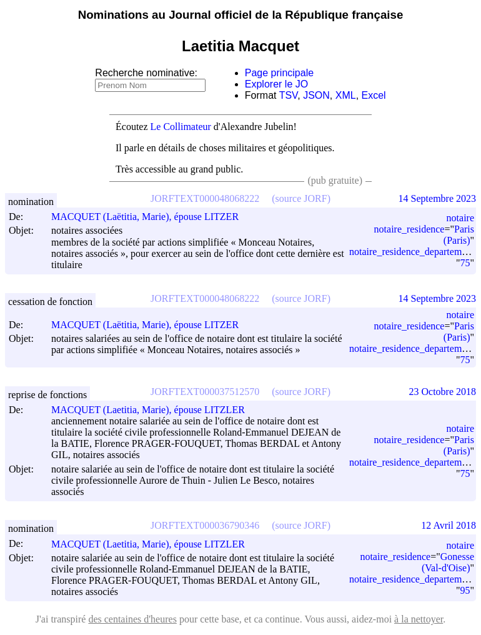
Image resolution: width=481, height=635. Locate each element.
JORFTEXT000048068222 (205, 198)
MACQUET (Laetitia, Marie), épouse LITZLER (153, 409)
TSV (288, 95)
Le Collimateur (181, 126)
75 (465, 263)
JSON (316, 95)
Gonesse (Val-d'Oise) (448, 562)
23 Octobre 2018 (442, 391)
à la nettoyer (418, 619)
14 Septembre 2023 (437, 198)
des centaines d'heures (132, 619)
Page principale (279, 73)
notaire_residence (409, 229)
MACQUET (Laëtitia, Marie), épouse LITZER (150, 216)
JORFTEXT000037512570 (205, 391)
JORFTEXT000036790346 (205, 525)
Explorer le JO (276, 84)
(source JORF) (301, 198)
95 (465, 590)
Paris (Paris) (459, 235)
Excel (374, 95)
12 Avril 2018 (448, 525)
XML (345, 95)
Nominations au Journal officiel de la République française (241, 14)
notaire (460, 217)
